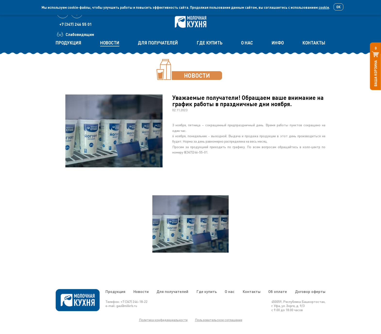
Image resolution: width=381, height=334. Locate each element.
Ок (338, 7)
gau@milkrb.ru (126, 306)
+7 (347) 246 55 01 (75, 24)
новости (109, 42)
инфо (278, 42)
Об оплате (277, 291)
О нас (229, 291)
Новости (141, 291)
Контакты (251, 291)
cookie (324, 7)
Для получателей (172, 291)
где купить (210, 42)
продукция (68, 42)
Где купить (206, 291)
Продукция (115, 291)
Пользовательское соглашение (218, 320)
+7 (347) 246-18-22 (134, 302)
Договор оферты (310, 291)
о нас (247, 42)
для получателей (158, 42)
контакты (313, 42)
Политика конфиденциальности (163, 320)
